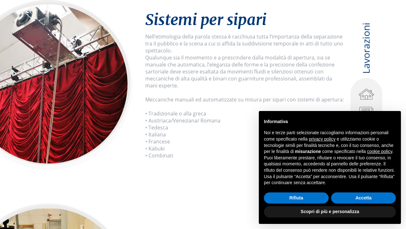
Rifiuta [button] (296, 197)
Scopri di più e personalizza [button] (330, 211)
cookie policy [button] (379, 151)
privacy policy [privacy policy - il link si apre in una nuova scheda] (322, 139)
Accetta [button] (364, 197)
